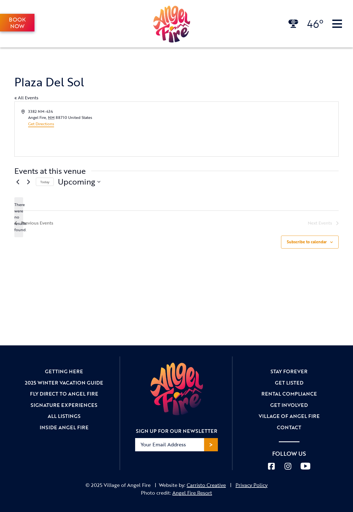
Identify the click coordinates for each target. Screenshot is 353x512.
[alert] (18, 217)
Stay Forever (289, 371)
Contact (289, 427)
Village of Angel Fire (289, 416)
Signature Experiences (64, 405)
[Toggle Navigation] (337, 24)
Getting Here (64, 371)
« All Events (26, 97)
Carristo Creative (206, 485)
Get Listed (289, 382)
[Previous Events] (17, 181)
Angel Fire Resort (192, 492)
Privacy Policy (252, 485)
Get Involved (289, 405)
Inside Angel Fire (64, 427)
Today (44, 181)
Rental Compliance (289, 393)
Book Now (17, 22)
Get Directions (41, 124)
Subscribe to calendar (307, 242)
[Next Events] (28, 181)
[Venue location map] (257, 129)
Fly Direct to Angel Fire (64, 393)
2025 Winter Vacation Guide (64, 382)
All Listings (64, 416)
